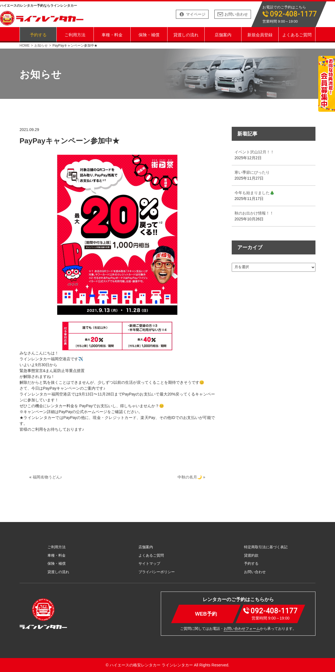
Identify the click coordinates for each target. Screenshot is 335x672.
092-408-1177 (293, 14)
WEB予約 (206, 613)
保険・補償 (148, 34)
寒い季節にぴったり (252, 172)
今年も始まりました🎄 (254, 192)
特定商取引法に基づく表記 (266, 547)
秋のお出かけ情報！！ (254, 213)
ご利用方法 (74, 34)
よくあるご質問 (297, 34)
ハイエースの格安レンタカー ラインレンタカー (151, 665)
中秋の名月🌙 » (191, 477)
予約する (38, 34)
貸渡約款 (251, 555)
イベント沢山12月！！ (254, 152)
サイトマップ (149, 563)
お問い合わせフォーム (242, 628)
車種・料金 (112, 34)
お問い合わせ (236, 14)
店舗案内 (223, 34)
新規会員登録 (259, 34)
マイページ (195, 14)
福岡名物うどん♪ (47, 477)
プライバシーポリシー (156, 572)
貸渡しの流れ (185, 34)
